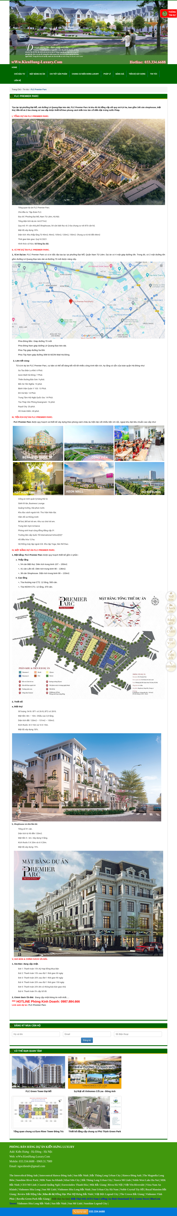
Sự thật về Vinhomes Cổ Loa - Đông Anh (94, 1074)
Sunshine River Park (27, 1180)
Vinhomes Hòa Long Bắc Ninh (74, 1189)
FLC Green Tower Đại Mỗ (38, 1074)
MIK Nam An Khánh (51, 1180)
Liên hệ (17, 80)
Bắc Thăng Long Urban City (105, 1175)
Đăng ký (87, 1040)
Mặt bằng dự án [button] (37, 74)
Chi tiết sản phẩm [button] (58, 74)
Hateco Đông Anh (131, 1175)
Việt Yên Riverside (134, 1184)
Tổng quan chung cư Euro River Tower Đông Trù (38, 1114)
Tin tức (153, 74)
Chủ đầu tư (19, 74)
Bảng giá (120, 74)
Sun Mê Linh (49, 1189)
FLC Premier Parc (37, 1005)
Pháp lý (107, 74)
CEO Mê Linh (29, 1184)
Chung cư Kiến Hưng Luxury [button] (85, 74)
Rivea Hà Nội (115, 1184)
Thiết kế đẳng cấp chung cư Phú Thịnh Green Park (94, 1114)
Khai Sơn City (72, 1180)
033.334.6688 (88, 1211)
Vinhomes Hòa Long (29, 1189)
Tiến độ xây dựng (137, 74)
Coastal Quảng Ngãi (49, 1184)
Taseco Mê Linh (122, 1180)
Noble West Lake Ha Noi (146, 1180)
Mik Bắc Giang (98, 1184)
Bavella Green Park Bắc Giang (33, 1198)
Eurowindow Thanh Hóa (75, 1184)
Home (14, 67)
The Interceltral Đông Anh (23, 1175)
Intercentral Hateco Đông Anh (56, 1175)
